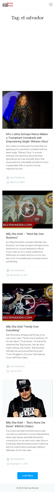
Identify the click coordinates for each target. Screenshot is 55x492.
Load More (27, 475)
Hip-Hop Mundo (17, 177)
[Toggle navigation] (51, 4)
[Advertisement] (27, 58)
